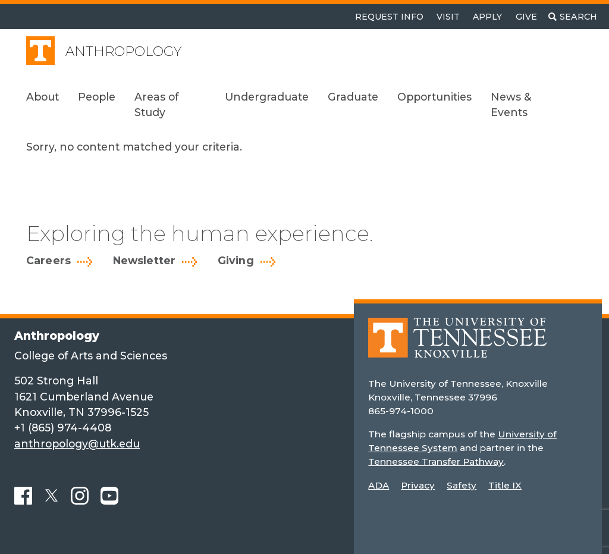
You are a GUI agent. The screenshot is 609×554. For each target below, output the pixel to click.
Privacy (418, 485)
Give (526, 16)
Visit (448, 16)
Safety (461, 485)
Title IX (505, 485)
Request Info (389, 16)
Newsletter (144, 261)
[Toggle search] (573, 16)
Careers (48, 261)
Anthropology (123, 51)
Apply (487, 16)
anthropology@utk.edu (77, 443)
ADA (378, 485)
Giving (236, 261)
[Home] (457, 346)
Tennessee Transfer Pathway (435, 461)
